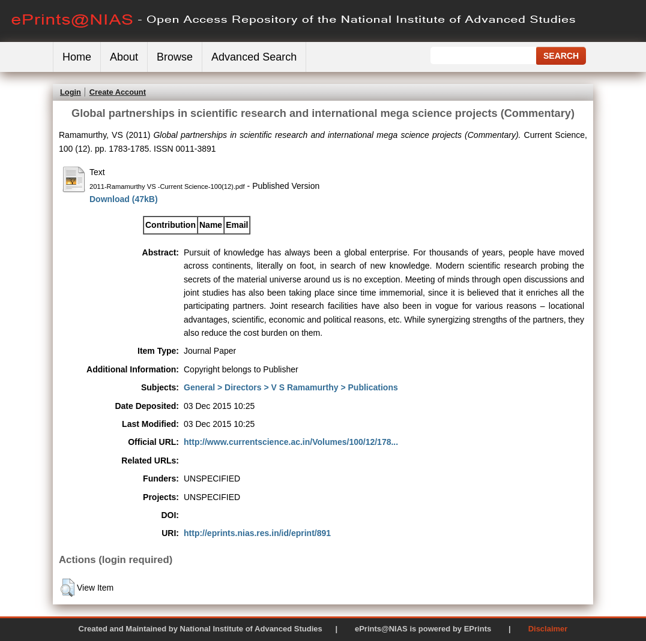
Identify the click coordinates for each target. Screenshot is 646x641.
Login (70, 92)
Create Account (117, 92)
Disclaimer (548, 628)
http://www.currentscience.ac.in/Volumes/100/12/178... (291, 442)
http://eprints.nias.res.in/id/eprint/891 (257, 533)
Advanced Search (254, 57)
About (124, 57)
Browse (175, 57)
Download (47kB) (123, 199)
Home (76, 57)
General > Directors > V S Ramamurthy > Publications (291, 387)
